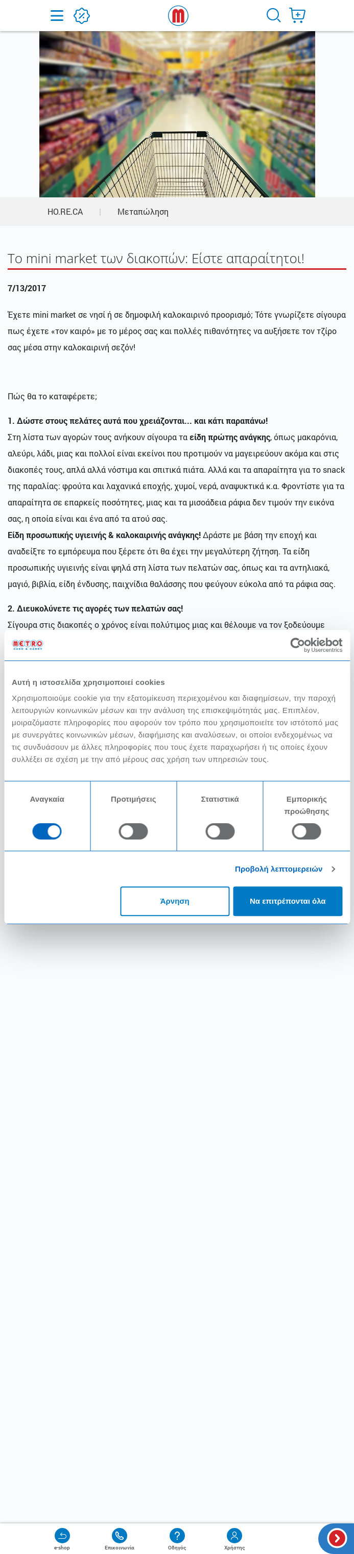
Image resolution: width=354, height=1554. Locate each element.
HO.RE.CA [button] (65, 211)
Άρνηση (175, 901)
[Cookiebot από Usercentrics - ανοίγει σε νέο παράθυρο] (297, 645)
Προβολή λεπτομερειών (279, 868)
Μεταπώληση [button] (143, 211)
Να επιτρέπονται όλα (288, 901)
